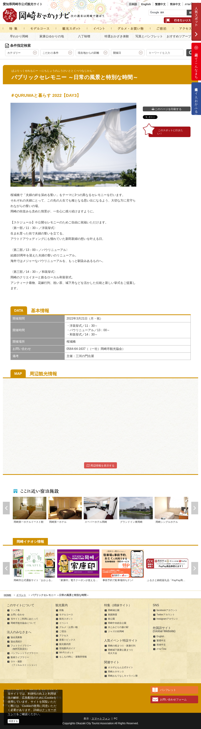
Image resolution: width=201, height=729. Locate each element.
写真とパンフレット (149, 36)
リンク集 (15, 610)
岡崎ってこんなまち (196, 61)
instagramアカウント (167, 618)
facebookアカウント (167, 610)
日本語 (133, 4)
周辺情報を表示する (100, 465)
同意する (13, 721)
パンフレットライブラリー (24, 653)
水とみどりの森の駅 (118, 627)
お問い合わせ (17, 614)
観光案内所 (65, 644)
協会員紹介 (16, 641)
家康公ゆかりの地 (51, 36)
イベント (63, 623)
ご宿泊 (62, 631)
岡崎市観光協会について (23, 623)
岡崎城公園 (113, 610)
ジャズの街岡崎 (116, 631)
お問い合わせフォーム (173, 699)
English (146, 4)
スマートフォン (101, 718)
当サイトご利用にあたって (24, 618)
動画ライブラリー (20, 657)
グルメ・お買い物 (68, 627)
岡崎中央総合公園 (117, 623)
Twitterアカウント (166, 614)
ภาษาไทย (190, 4)
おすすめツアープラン (182, 36)
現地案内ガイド (67, 648)
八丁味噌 (84, 36)
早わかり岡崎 (19, 36)
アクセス (63, 635)
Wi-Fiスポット (66, 652)
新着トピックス (67, 639)
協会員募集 (16, 637)
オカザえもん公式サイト (120, 667)
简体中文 (175, 4)
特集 (61, 610)
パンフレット (168, 689)
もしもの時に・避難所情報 (73, 656)
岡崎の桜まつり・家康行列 (121, 645)
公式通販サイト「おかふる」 (196, 98)
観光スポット (66, 618)
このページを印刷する (167, 109)
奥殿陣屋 (112, 614)
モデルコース (66, 614)
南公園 (111, 618)
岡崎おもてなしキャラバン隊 (123, 675)
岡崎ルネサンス (116, 671)
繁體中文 (160, 4)
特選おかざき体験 (117, 36)
